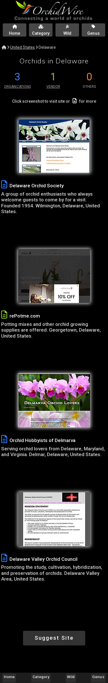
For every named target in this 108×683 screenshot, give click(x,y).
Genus (98, 676)
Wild (71, 676)
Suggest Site (54, 638)
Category (41, 676)
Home (9, 676)
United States (22, 47)
